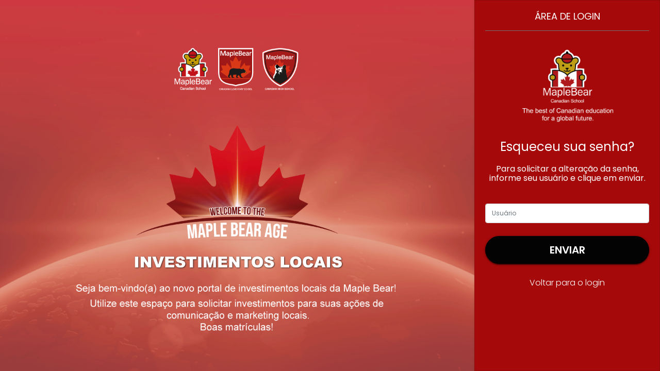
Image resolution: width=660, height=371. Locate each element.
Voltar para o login (567, 283)
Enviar (567, 250)
